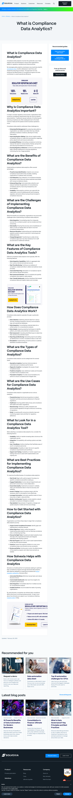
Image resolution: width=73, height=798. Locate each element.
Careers (45, 766)
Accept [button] (67, 794)
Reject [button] (58, 794)
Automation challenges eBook (60, 58)
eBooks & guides (27, 760)
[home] (7, 3)
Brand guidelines (47, 769)
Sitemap (25, 778)
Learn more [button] (7, 794)
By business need (9, 766)
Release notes (27, 775)
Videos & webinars (28, 763)
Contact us (46, 763)
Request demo (64, 3)
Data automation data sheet (60, 52)
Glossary (8, 16)
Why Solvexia (46, 757)
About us (45, 754)
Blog (24, 754)
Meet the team (46, 760)
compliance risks (11, 69)
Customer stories (9, 778)
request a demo (36, 577)
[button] (17, 3)
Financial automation (10, 763)
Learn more (66, 736)
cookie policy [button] (14, 788)
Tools (24, 757)
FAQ (24, 766)
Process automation (10, 754)
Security (25, 772)
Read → (44, 9)
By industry (7, 769)
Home (3, 16)
